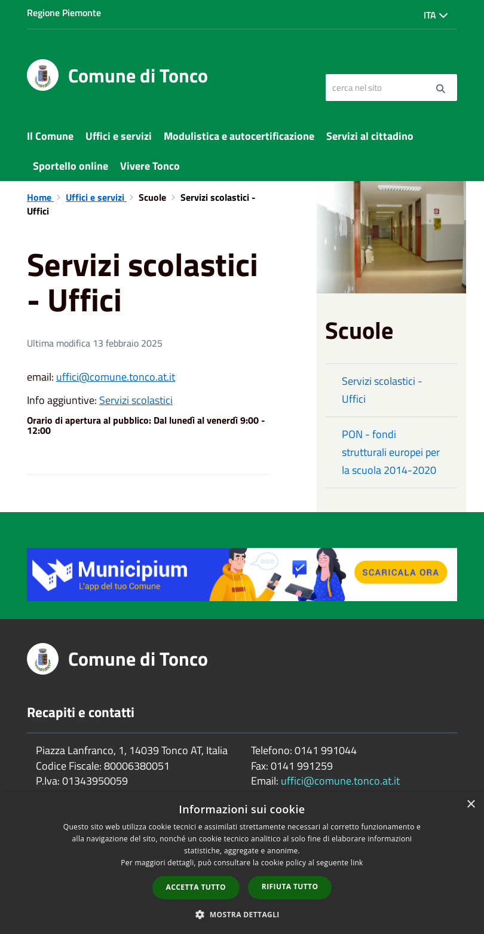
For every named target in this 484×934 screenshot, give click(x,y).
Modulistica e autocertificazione (239, 136)
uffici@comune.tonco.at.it (115, 377)
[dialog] (242, 863)
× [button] (470, 804)
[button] (242, 914)
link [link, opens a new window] (357, 863)
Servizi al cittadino (369, 136)
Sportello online (70, 166)
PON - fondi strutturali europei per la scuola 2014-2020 (391, 452)
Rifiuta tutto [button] (290, 886)
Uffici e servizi (118, 136)
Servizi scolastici (136, 400)
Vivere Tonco (150, 166)
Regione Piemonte (64, 12)
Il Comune (50, 136)
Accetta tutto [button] (196, 887)
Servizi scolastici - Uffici (382, 390)
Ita (436, 15)
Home (40, 197)
